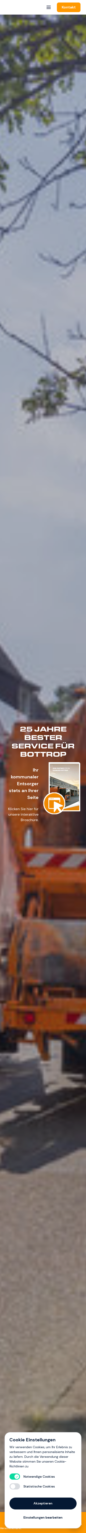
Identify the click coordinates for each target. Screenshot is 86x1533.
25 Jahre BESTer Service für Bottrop (43, 741)
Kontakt (69, 7)
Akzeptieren (43, 1503)
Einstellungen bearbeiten (43, 1517)
